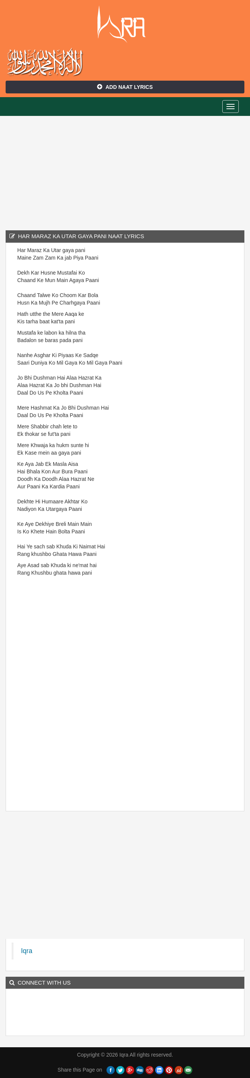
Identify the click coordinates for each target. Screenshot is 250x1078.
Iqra (125, 24)
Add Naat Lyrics (125, 87)
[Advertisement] (125, 172)
